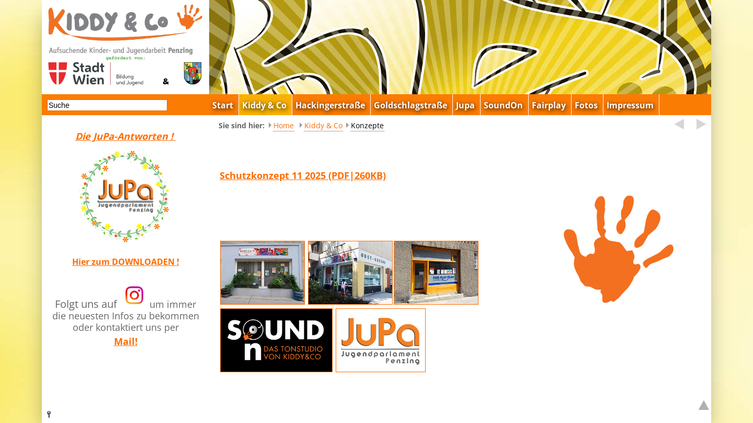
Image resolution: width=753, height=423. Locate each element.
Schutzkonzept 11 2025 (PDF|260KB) (303, 175)
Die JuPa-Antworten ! (125, 136)
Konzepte (367, 125)
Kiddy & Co (323, 125)
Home (283, 125)
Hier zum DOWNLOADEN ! (125, 262)
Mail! (126, 341)
